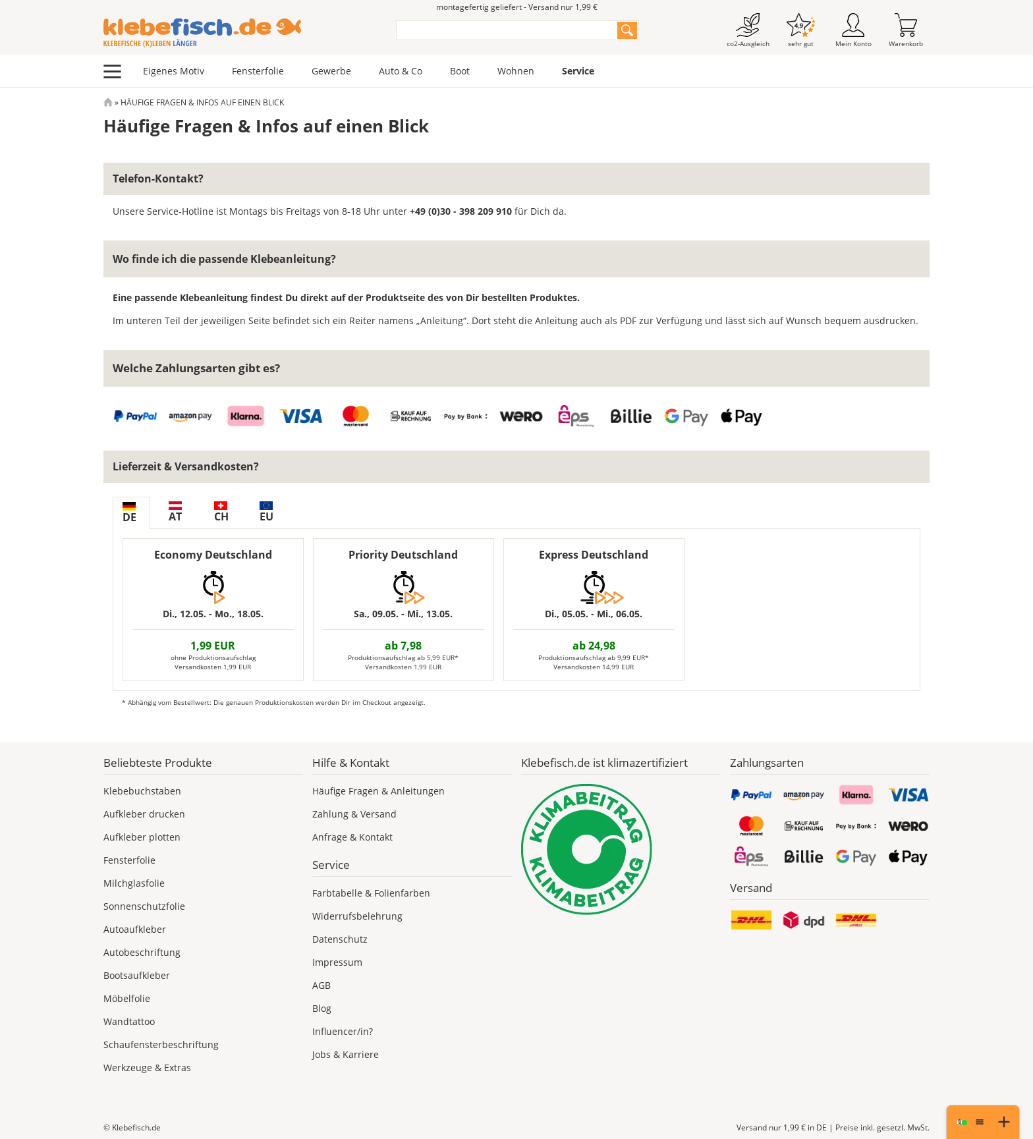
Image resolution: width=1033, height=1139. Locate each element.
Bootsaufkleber (136, 975)
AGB (321, 985)
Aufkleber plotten (142, 837)
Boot (460, 71)
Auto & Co (400, 71)
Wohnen (515, 71)
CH (221, 512)
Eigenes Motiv (173, 71)
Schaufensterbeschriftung (161, 1044)
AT (175, 512)
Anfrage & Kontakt (352, 837)
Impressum (337, 962)
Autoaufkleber (134, 929)
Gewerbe (331, 71)
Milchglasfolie (134, 883)
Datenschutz (340, 939)
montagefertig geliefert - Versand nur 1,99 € (517, 7)
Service (578, 71)
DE (129, 513)
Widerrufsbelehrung (357, 916)
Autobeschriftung (142, 952)
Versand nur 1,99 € (782, 1127)
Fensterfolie (258, 71)
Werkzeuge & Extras (147, 1067)
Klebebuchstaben (142, 791)
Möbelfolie (126, 998)
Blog (321, 1008)
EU (266, 512)
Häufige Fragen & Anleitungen (378, 791)
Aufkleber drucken (144, 814)
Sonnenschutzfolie (144, 906)
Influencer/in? (342, 1031)
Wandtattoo (129, 1021)
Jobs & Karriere (345, 1054)
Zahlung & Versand (354, 814)
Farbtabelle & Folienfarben (371, 893)
